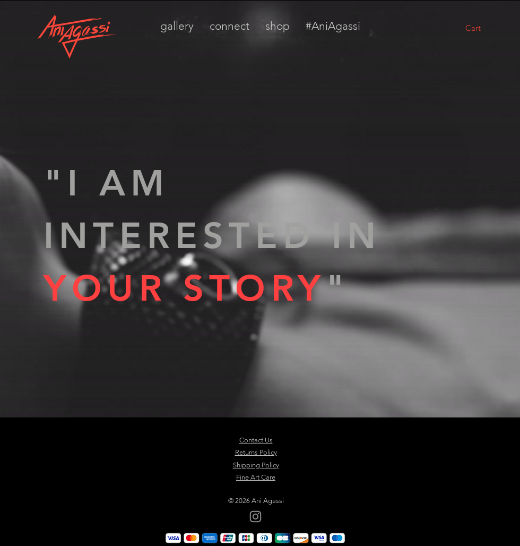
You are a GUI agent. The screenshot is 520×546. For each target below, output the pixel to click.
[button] (485, 28)
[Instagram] (255, 516)
